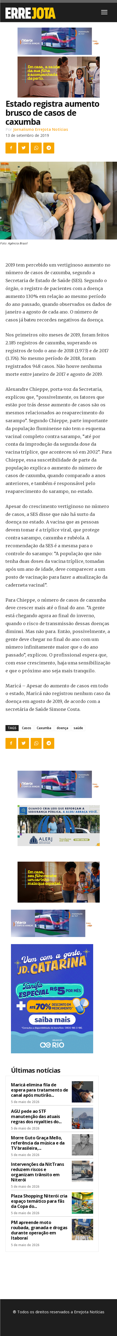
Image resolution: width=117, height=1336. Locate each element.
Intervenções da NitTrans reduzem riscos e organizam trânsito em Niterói (37, 1172)
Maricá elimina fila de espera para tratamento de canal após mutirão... (39, 1090)
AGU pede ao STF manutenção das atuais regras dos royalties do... (36, 1116)
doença (62, 728)
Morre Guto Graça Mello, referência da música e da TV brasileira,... (38, 1143)
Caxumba (44, 728)
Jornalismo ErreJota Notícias (40, 129)
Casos (26, 728)
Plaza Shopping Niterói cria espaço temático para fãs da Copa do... (39, 1201)
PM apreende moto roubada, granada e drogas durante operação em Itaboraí (39, 1230)
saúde (78, 728)
